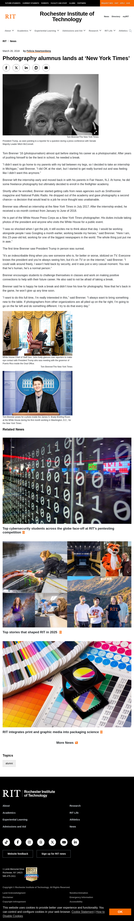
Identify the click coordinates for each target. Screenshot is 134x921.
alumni (9, 763)
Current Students (31, 3)
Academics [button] (22, 31)
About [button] (8, 31)
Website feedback (18, 853)
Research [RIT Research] (75, 805)
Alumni (72, 3)
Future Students (12, 3)
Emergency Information (81, 897)
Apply (122, 3)
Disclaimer (8, 897)
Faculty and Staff (59, 3)
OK (120, 912)
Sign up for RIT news (54, 853)
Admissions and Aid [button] (72, 31)
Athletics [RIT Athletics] (75, 819)
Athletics (123, 31)
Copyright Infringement (14, 902)
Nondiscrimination (79, 893)
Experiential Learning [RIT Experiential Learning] (15, 819)
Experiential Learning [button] (45, 31)
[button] (130, 31)
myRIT (126, 16)
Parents (45, 3)
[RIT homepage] (10, 16)
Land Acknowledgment (14, 893)
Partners (81, 3)
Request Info (107, 3)
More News (65, 742)
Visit (116, 3)
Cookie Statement (83, 911)
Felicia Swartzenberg (39, 51)
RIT (5, 41)
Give (128, 3)
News (106, 16)
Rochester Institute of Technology (67, 16)
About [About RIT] (6, 805)
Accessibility (76, 902)
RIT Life (74, 812)
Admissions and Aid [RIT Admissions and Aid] (14, 826)
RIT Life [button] (108, 31)
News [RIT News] (73, 826)
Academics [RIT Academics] (9, 812)
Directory (116, 16)
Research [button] (93, 31)
